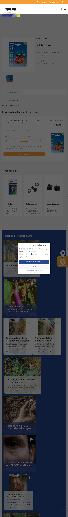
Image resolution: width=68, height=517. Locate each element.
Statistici (33, 254)
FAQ (65, 2)
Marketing (44, 254)
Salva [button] (34, 267)
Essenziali (23, 254)
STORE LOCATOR (54, 2)
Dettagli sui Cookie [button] (34, 272)
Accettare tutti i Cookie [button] (34, 262)
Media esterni (24, 257)
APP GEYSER (42, 2)
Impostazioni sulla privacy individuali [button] (34, 270)
